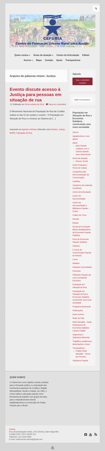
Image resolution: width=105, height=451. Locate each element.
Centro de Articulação (67, 55)
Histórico (76, 245)
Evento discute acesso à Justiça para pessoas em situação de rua (35, 93)
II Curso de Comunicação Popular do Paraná (81, 252)
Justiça (62, 128)
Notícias (33, 128)
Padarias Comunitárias (82, 266)
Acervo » (29, 59)
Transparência (71, 59)
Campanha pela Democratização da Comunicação (80, 174)
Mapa (39, 59)
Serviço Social (82, 160)
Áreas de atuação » (44, 55)
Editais (84, 55)
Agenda (25, 128)
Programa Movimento (81, 306)
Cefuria (12, 428)
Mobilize (75, 262)
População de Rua (24, 132)
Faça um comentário (57, 103)
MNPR (12, 132)
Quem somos (78, 313)
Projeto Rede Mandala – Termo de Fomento (83, 353)
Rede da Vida (78, 317)
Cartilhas (76, 180)
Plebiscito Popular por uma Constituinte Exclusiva (81, 277)
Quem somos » (23, 55)
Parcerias (76, 270)
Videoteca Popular (80, 360)
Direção (75, 218)
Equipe (75, 222)
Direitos (54, 128)
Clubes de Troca (79, 214)
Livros (75, 258)
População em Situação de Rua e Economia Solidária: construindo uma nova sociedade (81, 296)
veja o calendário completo (82, 80)
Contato (49, 59)
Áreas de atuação (80, 157)
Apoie (59, 59)
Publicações (77, 309)
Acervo (75, 131)
